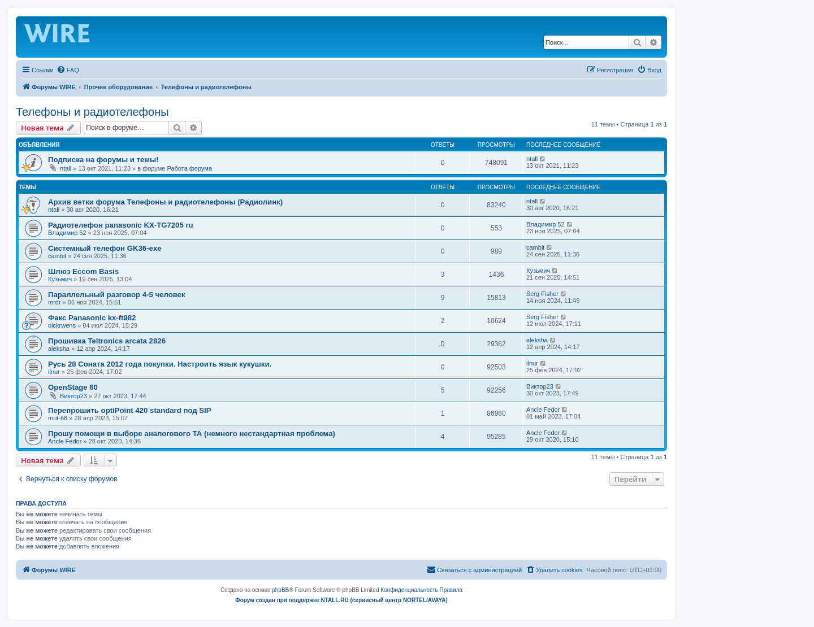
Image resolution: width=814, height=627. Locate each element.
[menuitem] (68, 70)
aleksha (59, 348)
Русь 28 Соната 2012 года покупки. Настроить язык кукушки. (159, 364)
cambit (57, 255)
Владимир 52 (67, 232)
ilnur (54, 371)
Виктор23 (73, 396)
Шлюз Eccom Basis (83, 271)
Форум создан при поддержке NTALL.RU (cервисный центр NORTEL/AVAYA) (341, 600)
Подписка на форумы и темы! (103, 159)
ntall (65, 168)
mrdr (54, 302)
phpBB (280, 590)
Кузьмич (60, 279)
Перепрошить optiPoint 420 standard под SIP (129, 410)
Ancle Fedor (543, 409)
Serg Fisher (542, 293)
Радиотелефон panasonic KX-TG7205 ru (120, 225)
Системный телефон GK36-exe (105, 248)
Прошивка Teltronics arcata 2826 (107, 341)
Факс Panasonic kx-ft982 (92, 318)
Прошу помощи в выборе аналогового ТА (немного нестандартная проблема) (191, 433)
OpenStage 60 (73, 387)
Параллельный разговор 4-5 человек (116, 294)
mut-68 (57, 418)
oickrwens (62, 325)
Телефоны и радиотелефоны (92, 112)
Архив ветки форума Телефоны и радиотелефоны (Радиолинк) (165, 202)
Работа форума (189, 168)
